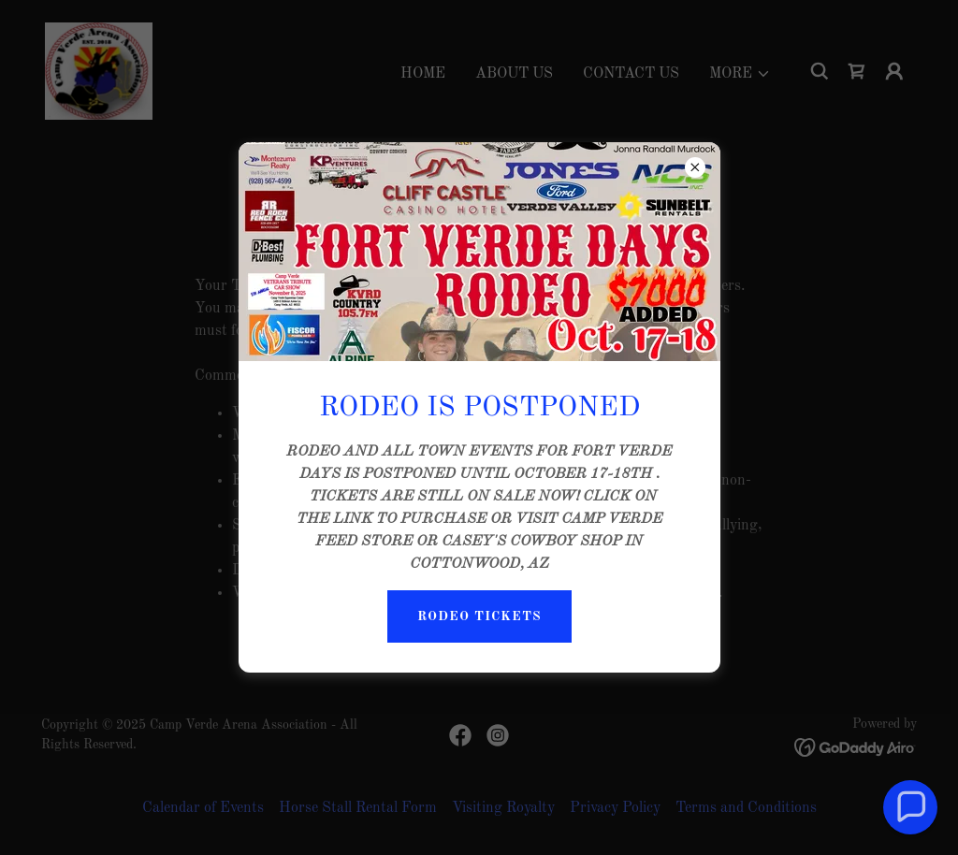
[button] (910, 807)
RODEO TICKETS (479, 616)
